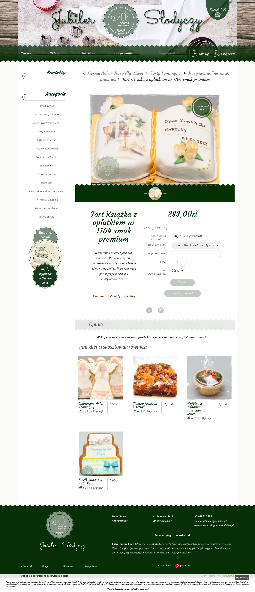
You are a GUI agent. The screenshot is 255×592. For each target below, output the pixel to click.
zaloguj (204, 54)
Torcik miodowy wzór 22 (90, 481)
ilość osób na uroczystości (158, 237)
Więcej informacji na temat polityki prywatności (127, 589)
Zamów (182, 282)
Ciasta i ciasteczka (46, 174)
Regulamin (100, 296)
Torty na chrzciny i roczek (46, 123)
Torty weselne (46, 216)
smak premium (156, 244)
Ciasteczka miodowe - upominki (46, 191)
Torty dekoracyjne (46, 140)
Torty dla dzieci (46, 106)
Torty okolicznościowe (46, 148)
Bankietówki (46, 165)
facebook (149, 314)
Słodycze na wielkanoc (46, 208)
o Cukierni (26, 53)
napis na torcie (156, 253)
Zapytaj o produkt (182, 293)
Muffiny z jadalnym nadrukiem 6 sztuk (196, 408)
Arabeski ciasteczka (46, 157)
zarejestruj (228, 54)
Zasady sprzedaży (122, 296)
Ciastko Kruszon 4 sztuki (145, 405)
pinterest (161, 314)
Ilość (162, 262)
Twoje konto (123, 53)
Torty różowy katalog (46, 199)
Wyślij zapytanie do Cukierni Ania (45, 257)
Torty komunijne (47, 131)
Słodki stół (46, 182)
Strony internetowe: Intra (218, 575)
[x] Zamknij (242, 577)
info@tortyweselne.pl (214, 521)
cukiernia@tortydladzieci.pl (218, 525)
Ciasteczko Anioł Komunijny (90, 405)
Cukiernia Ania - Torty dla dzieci (113, 73)
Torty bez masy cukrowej (46, 114)
